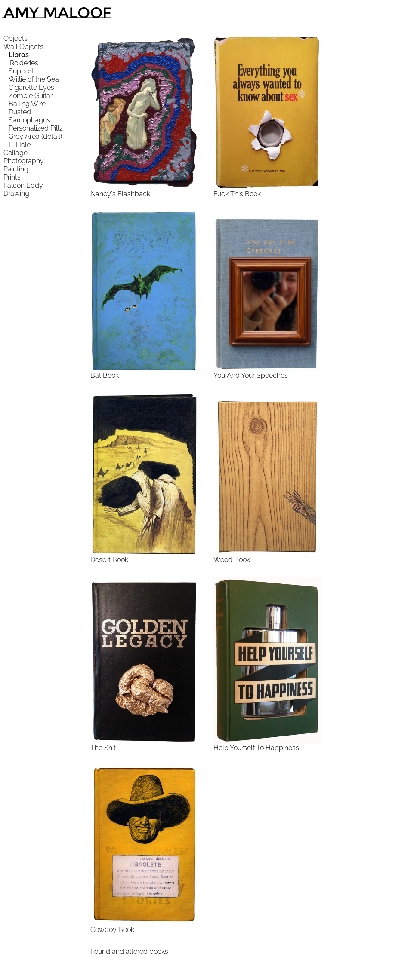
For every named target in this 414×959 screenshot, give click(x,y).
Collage (15, 153)
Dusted (20, 112)
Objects (15, 38)
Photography (23, 161)
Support (21, 71)
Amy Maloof (57, 12)
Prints (12, 177)
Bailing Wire (27, 104)
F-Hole (20, 144)
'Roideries (23, 63)
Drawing (16, 193)
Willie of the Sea (34, 79)
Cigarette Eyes (31, 87)
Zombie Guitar (31, 96)
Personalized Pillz (36, 128)
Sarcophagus (29, 120)
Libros (19, 55)
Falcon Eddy (23, 185)
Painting (15, 169)
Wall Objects (23, 47)
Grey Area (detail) (35, 136)
